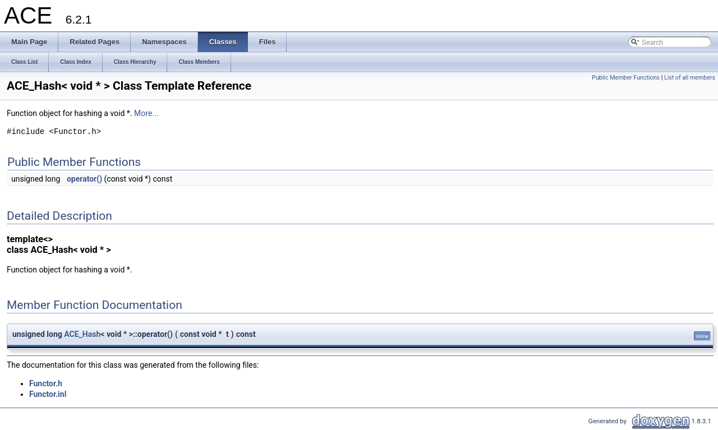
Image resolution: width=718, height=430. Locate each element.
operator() (84, 178)
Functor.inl (47, 394)
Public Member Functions (626, 77)
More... (146, 113)
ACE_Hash (82, 334)
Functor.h (45, 383)
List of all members (689, 77)
